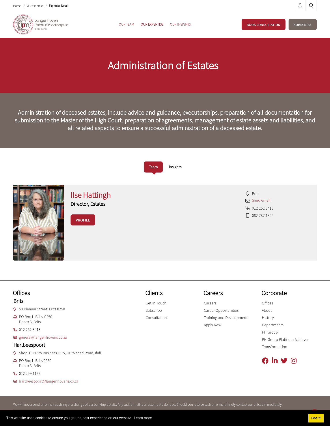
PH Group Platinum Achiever (285, 339)
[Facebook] (267, 361)
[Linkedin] (276, 361)
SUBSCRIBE (303, 25)
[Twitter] (286, 361)
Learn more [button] (143, 418)
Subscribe (154, 310)
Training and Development (226, 317)
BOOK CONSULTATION (263, 25)
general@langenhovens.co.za (43, 337)
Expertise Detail (58, 6)
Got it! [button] (316, 418)
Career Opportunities (221, 310)
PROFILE (83, 220)
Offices (267, 303)
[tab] (153, 167)
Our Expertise (35, 6)
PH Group (270, 332)
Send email (261, 200)
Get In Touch (156, 303)
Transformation (274, 346)
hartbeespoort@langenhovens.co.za (48, 381)
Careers (210, 303)
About (267, 310)
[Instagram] (295, 361)
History (268, 317)
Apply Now (212, 324)
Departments (272, 324)
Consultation (156, 317)
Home (17, 6)
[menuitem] (126, 24)
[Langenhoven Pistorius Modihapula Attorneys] (40, 23)
